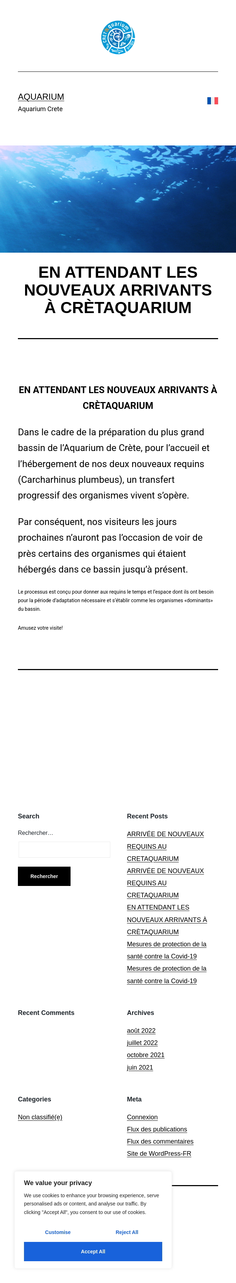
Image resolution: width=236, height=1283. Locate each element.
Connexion (142, 1117)
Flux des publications (157, 1129)
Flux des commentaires (160, 1141)
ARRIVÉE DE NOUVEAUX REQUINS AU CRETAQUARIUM (165, 846)
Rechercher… (35, 833)
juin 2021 (140, 1067)
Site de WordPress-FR (159, 1153)
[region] (93, 1220)
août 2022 (141, 1030)
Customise (58, 1232)
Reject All (127, 1232)
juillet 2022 (142, 1042)
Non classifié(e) (40, 1117)
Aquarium (41, 96)
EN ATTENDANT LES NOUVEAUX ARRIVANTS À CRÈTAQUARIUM (167, 919)
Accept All (93, 1251)
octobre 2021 (146, 1055)
